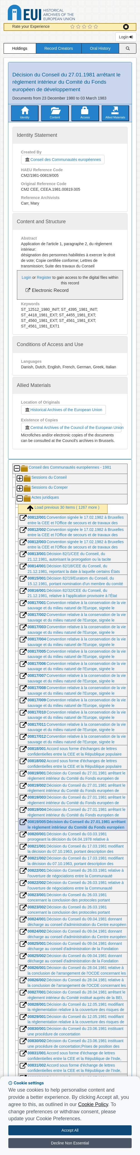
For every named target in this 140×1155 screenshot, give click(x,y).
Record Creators (58, 48)
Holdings (19, 48)
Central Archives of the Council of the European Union (73, 427)
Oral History (100, 48)
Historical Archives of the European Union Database (57, 13)
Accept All (69, 1130)
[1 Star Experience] (73, 27)
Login (126, 37)
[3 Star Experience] (85, 27)
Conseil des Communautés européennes (63, 159)
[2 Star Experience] (79, 27)
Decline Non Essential (70, 1143)
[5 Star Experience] (96, 27)
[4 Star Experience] (91, 27)
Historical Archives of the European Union (63, 410)
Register (44, 277)
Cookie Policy (93, 1104)
